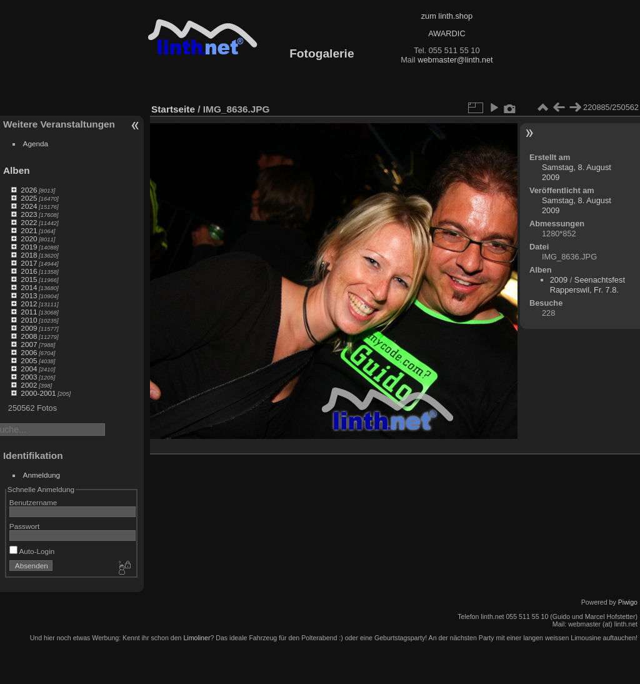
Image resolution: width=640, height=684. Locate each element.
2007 (29, 344)
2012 (29, 303)
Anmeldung (42, 475)
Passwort (24, 526)
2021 (29, 230)
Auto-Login (32, 551)
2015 (29, 279)
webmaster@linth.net (455, 59)
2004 (29, 369)
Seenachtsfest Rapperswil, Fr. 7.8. (587, 284)
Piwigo (628, 602)
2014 (29, 287)
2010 (29, 320)
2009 (29, 328)
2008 (29, 336)
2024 (29, 206)
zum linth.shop (447, 16)
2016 (29, 271)
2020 (29, 238)
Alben (16, 170)
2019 (29, 247)
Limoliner (196, 637)
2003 (29, 377)
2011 (29, 312)
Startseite (173, 109)
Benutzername (33, 502)
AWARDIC (446, 33)
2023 (29, 214)
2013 (29, 295)
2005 (29, 360)
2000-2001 (38, 393)
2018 (29, 255)
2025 (29, 198)
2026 (29, 190)
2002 (29, 385)
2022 (29, 222)
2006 (29, 352)
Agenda (36, 143)
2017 (29, 263)
